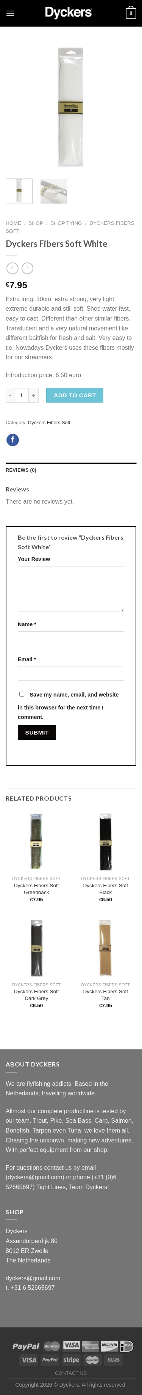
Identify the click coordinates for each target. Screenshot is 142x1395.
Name (27, 624)
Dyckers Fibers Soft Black (105, 889)
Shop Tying (66, 223)
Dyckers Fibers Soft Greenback (36, 889)
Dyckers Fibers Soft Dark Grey (36, 995)
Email (27, 659)
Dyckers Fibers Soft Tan (105, 995)
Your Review (34, 559)
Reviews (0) (21, 470)
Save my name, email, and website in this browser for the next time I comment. (68, 706)
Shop (35, 223)
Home (13, 223)
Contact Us (71, 1373)
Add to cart (75, 395)
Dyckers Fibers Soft (49, 422)
